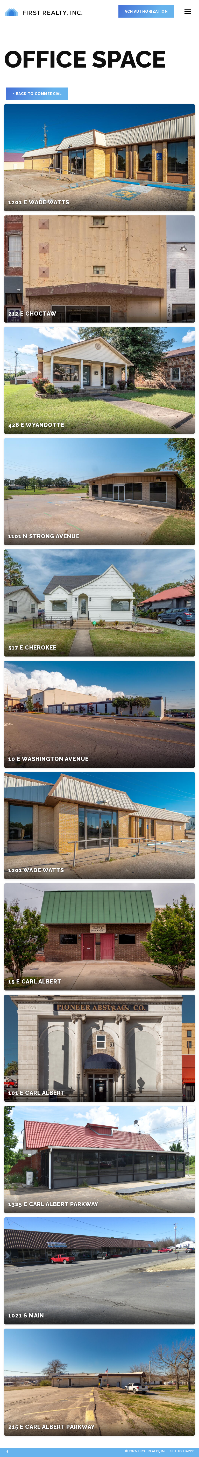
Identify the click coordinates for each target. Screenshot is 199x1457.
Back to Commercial (37, 93)
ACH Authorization (146, 11)
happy (188, 1451)
